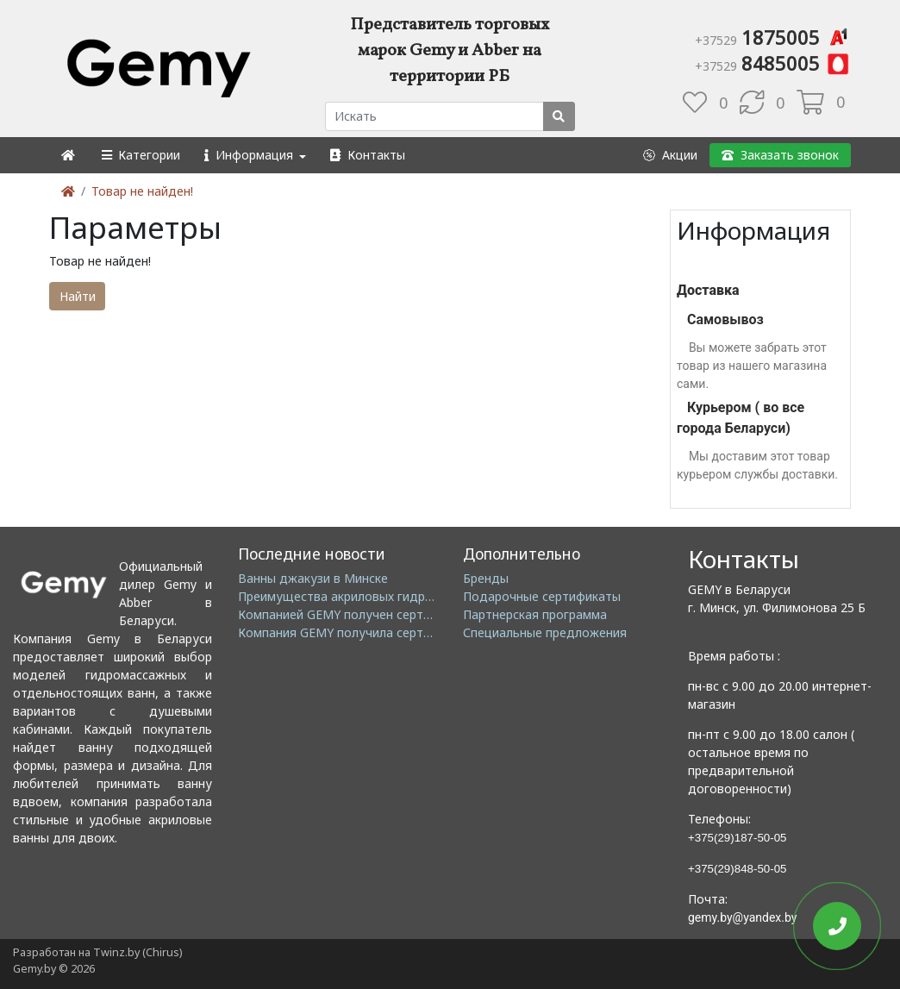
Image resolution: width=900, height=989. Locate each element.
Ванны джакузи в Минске (313, 578)
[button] (140, 155)
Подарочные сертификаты (542, 596)
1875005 (773, 37)
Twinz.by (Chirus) (137, 952)
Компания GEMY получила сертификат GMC (367, 632)
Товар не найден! (142, 191)
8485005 (773, 63)
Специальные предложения (545, 632)
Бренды (486, 578)
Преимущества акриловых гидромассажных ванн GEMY (402, 596)
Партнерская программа (535, 614)
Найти (77, 296)
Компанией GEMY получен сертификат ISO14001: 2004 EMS (412, 614)
